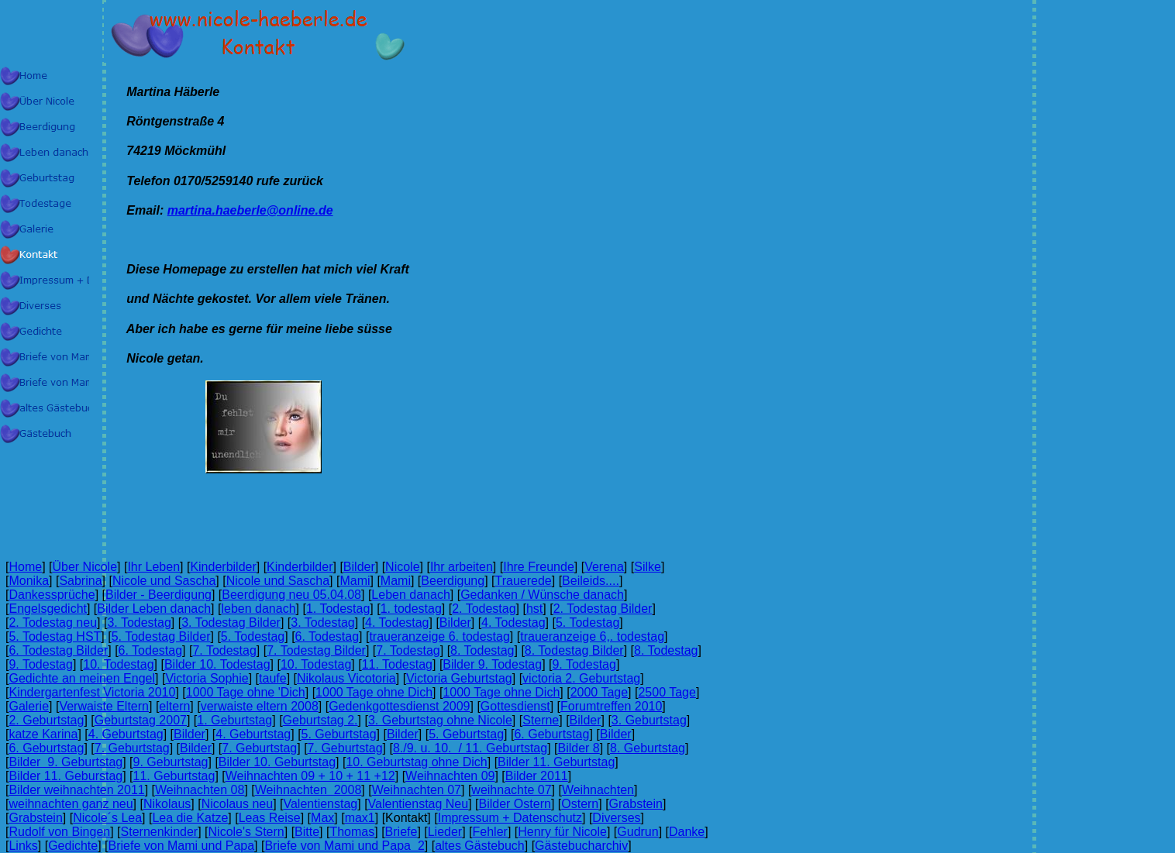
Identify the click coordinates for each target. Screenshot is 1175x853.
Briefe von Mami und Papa (182, 845)
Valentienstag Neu (418, 803)
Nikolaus (167, 803)
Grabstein (636, 803)
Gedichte (73, 845)
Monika (29, 580)
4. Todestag (397, 622)
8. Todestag (482, 650)
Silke (647, 566)
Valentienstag (320, 803)
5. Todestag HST (55, 636)
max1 (360, 817)
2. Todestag (483, 608)
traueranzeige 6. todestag (439, 636)
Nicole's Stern (246, 831)
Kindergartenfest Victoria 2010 (92, 692)
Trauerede (523, 580)
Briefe (401, 831)
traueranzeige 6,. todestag (592, 636)
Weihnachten (598, 789)
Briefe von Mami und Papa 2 (344, 845)
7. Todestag (224, 650)
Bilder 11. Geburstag (65, 775)
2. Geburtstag (46, 720)
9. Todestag (40, 664)
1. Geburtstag (234, 720)
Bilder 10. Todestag (217, 664)
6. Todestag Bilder (58, 650)
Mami (354, 580)
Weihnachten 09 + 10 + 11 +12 (310, 775)
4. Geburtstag (126, 734)
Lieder (445, 831)
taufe (273, 678)
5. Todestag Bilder (161, 636)
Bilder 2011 (536, 775)
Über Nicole (84, 566)
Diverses (616, 817)
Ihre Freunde (538, 566)
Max (322, 817)
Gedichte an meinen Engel (82, 678)
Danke (687, 831)
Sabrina (80, 580)
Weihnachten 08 (199, 789)
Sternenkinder (159, 831)
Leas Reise (270, 817)
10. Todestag (118, 664)
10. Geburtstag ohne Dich (416, 762)
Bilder (359, 566)
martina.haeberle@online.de (250, 210)
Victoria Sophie (206, 678)
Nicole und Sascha (163, 580)
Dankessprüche (52, 594)
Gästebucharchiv (581, 845)
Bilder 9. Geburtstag (65, 762)
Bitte (307, 831)
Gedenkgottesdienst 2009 (399, 706)
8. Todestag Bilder (574, 650)
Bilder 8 (578, 748)
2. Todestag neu (53, 622)
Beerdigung (452, 580)
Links (23, 845)
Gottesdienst (515, 706)
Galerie (29, 706)
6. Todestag (327, 636)
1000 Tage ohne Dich (373, 692)
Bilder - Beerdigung (158, 594)
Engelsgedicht (48, 608)
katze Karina (43, 734)
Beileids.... (590, 580)
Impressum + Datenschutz (510, 817)
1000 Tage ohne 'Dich (245, 692)
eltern (174, 706)
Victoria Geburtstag (459, 678)
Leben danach (410, 594)
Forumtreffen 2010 (611, 706)
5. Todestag (587, 622)
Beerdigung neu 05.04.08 (291, 594)
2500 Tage (666, 692)
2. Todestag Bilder (603, 608)
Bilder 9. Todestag (492, 664)
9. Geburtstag (170, 762)
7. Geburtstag (132, 748)
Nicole (402, 566)
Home (25, 566)
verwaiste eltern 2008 (260, 706)
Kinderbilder (223, 566)
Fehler (490, 831)
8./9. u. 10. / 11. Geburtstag (470, 748)
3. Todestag (139, 622)
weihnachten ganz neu (71, 803)
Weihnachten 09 (449, 775)
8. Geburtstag (647, 748)
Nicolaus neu (238, 803)
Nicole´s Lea (107, 817)
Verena (604, 566)
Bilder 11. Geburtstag (556, 762)
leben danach (258, 608)
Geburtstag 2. (320, 720)
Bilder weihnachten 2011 (76, 789)
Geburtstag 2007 (141, 720)
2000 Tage (599, 692)
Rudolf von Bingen (59, 831)
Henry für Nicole (562, 831)
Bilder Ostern (515, 803)
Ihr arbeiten (461, 566)
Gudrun (637, 831)
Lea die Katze (190, 817)
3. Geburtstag (649, 720)
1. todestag (411, 608)
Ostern (579, 803)
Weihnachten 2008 (308, 789)
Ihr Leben (153, 566)
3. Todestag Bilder (231, 622)
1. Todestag (338, 608)
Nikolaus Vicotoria (346, 678)
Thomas (351, 831)
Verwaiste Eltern (104, 706)
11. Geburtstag (174, 775)
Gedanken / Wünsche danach (542, 594)
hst (534, 608)
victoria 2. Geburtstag (581, 678)
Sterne (540, 720)
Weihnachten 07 (416, 789)
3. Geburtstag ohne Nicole (440, 720)
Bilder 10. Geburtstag (277, 762)
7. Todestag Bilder (316, 650)
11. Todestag (397, 664)
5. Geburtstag (339, 734)
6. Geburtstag (551, 734)
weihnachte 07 (511, 789)
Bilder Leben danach (154, 608)
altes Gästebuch (480, 845)
